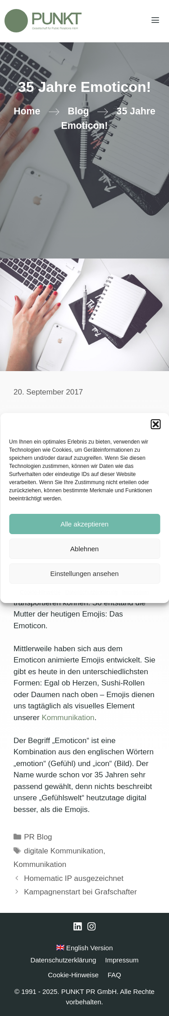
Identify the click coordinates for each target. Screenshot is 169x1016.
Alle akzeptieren (84, 524)
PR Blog (38, 837)
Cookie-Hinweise (40, 592)
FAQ (114, 975)
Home (27, 111)
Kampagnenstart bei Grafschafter (80, 892)
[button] (155, 424)
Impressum (135, 592)
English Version (84, 948)
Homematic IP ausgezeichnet (73, 878)
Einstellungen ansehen (84, 573)
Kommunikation (67, 717)
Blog (78, 111)
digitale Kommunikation (63, 851)
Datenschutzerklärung (91, 592)
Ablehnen (84, 549)
